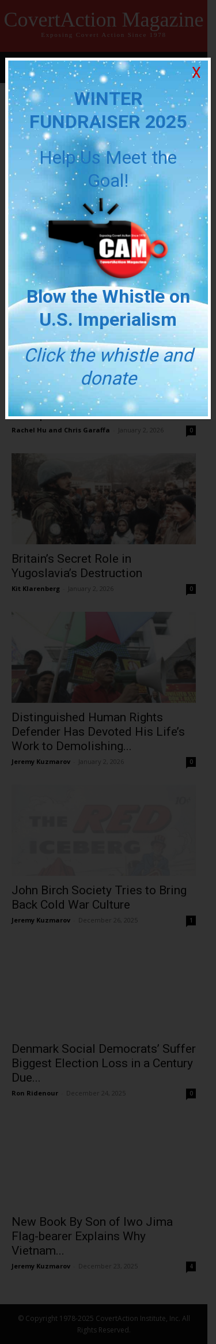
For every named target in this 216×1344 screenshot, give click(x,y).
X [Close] (196, 73)
